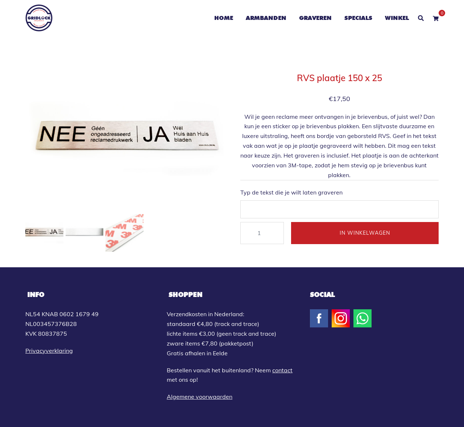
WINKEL (397, 17)
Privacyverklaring (49, 350)
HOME (223, 17)
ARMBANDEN (266, 17)
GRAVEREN (315, 17)
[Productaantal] (262, 233)
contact (282, 370)
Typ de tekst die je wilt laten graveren (291, 192)
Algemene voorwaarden (199, 396)
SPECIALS (358, 17)
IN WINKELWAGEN (365, 233)
